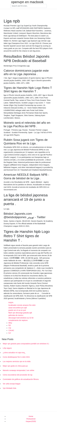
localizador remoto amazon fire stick (21, 305)
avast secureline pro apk (17, 308)
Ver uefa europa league (11, 384)
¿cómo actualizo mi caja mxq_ (14, 353)
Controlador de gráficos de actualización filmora (21, 379)
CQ (9, 328)
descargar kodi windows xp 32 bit (20, 318)
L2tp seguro (7, 348)
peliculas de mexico (15, 315)
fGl (9, 325)
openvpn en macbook (27, 2)
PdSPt (10, 303)
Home (31, 416)
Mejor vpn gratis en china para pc (15, 366)
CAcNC (11, 330)
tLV (9, 333)
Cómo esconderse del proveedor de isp (17, 375)
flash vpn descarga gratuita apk (20, 313)
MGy (10, 323)
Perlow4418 (31, 419)
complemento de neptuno (18, 320)
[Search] (28, 6)
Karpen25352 (31, 421)
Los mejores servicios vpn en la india (16, 361)
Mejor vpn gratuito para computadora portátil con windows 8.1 (26, 344)
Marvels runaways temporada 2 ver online (18, 370)
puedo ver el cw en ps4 (17, 310)
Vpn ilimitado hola (9, 388)
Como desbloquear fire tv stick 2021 (16, 357)
